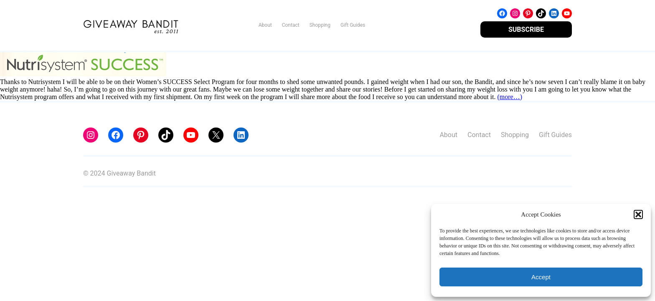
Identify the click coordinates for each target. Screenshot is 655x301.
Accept (541, 277)
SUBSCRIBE (526, 29)
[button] (638, 214)
